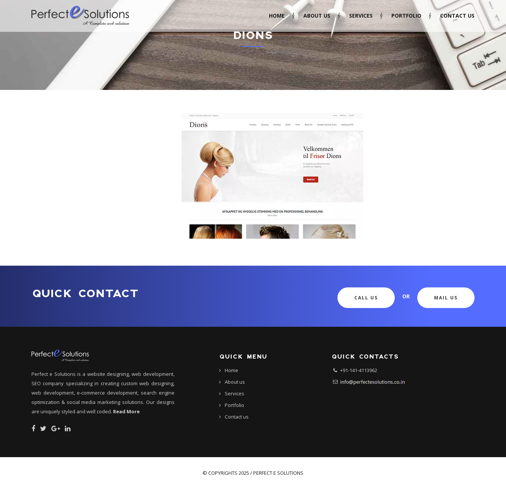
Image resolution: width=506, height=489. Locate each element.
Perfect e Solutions (278, 473)
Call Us (366, 298)
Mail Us (446, 298)
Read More (126, 411)
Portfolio (406, 15)
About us (316, 15)
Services (361, 15)
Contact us (457, 15)
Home (277, 15)
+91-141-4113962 (358, 370)
